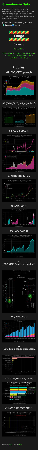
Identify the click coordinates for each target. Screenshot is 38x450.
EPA (28, 53)
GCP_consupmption (19, 55)
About (17, 25)
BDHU (20, 444)
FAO (33, 53)
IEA (30, 55)
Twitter (28, 23)
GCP (8, 55)
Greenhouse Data (16, 4)
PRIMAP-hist (24, 58)
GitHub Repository (16, 23)
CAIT (4, 53)
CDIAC (10, 53)
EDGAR (17, 53)
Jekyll (10, 444)
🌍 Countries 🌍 (8, 25)
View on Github (19, 49)
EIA (23, 53)
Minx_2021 (13, 58)
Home (5, 23)
